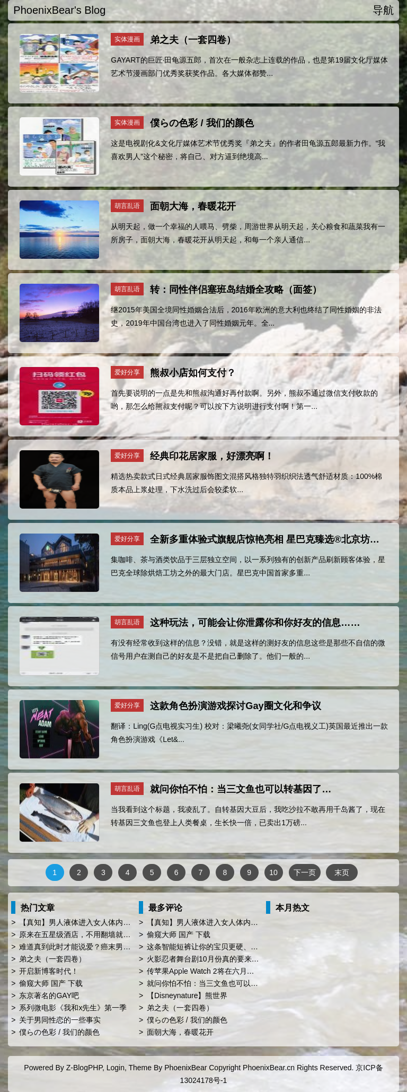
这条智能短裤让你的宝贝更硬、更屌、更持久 (221, 946)
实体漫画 (127, 39)
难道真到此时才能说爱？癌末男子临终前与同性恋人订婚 (112, 946)
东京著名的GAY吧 (49, 995)
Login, (117, 1067)
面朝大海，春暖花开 (193, 206)
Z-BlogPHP (84, 1067)
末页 (341, 872)
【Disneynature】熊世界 (187, 995)
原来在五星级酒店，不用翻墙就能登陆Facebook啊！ (105, 934)
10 (273, 872)
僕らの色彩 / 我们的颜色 (201, 123)
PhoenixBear (185, 1067)
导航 (383, 10)
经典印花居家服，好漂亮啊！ (212, 456)
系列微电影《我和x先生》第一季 (73, 1007)
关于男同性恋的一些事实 (60, 1020)
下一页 (305, 872)
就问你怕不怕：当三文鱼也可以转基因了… (240, 789)
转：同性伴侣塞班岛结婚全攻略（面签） (236, 289)
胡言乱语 (127, 205)
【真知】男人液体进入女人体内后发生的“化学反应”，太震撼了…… (129, 922)
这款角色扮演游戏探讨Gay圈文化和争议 (235, 706)
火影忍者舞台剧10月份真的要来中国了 (210, 959)
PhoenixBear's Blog (59, 10)
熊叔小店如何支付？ (193, 373)
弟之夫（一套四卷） (193, 39)
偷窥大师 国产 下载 (51, 983)
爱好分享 (127, 372)
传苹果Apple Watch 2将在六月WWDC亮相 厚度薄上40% (240, 971)
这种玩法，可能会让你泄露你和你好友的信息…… (255, 622)
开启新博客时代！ (48, 971)
